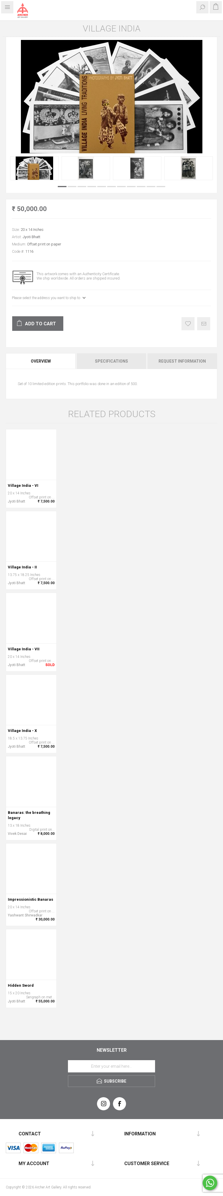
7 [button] (121, 186)
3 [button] (82, 186)
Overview (41, 361)
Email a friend (203, 323)
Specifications (111, 361)
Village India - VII (23, 649)
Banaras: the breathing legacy (29, 815)
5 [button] (101, 186)
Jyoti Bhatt (31, 237)
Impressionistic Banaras (30, 899)
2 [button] (72, 186)
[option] (34, 168)
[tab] (41, 361)
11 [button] (161, 186)
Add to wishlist (188, 323)
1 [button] (62, 186)
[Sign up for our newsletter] (111, 1066)
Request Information (182, 361)
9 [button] (141, 186)
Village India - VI (23, 485)
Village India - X (22, 730)
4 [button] (91, 186)
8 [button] (131, 186)
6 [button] (111, 186)
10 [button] (151, 186)
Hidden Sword (21, 985)
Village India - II (22, 567)
